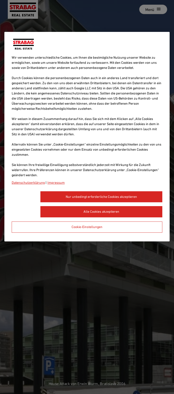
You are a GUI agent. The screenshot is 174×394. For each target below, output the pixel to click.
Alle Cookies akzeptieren (101, 212)
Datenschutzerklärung (28, 182)
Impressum (56, 182)
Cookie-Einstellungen (87, 227)
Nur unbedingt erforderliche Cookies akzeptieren (101, 197)
